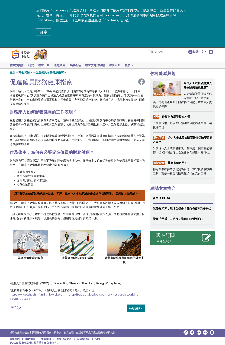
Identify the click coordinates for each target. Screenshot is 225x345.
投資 (156, 116)
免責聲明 (46, 339)
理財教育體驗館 (98, 65)
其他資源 (24, 72)
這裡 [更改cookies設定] (91, 20)
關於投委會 (17, 65)
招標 (97, 339)
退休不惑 (159, 94)
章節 (63, 20)
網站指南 (30, 339)
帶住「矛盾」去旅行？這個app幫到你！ (178, 219)
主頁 (12, 72)
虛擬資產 (159, 163)
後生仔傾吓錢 (161, 198)
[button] (199, 52)
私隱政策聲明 (64, 339)
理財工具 (45, 65)
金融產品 (77, 65)
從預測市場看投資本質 (176, 116)
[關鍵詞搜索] (168, 52)
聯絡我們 (15, 339)
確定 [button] (43, 32)
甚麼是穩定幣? (177, 163)
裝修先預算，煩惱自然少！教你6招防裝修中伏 (182, 208)
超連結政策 (83, 339)
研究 (31, 65)
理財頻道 (61, 65)
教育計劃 (119, 65)
